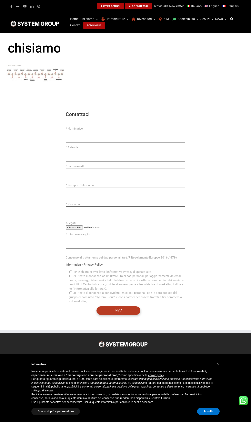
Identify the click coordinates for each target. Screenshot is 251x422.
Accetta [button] (208, 411)
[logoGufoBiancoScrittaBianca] (34, 22)
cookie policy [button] (156, 375)
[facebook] (11, 6)
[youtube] (24, 6)
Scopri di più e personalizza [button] (56, 411)
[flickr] (17, 6)
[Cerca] (232, 19)
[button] (218, 364)
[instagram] (38, 6)
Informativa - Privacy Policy (84, 264)
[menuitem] (195, 6)
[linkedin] (32, 6)
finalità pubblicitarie (54, 386)
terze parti (92, 378)
